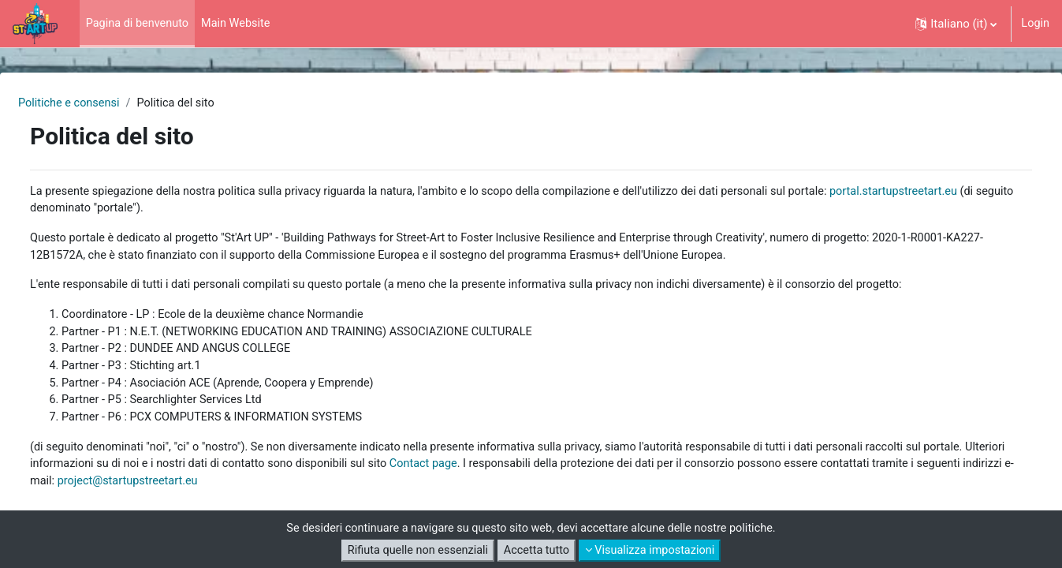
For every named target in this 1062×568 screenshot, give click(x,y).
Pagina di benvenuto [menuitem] (139, 24)
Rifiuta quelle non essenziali (413, 551)
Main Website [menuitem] (241, 24)
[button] (955, 23)
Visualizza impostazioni (653, 551)
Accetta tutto (536, 551)
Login (1034, 24)
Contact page (563, 473)
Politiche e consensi (108, 103)
